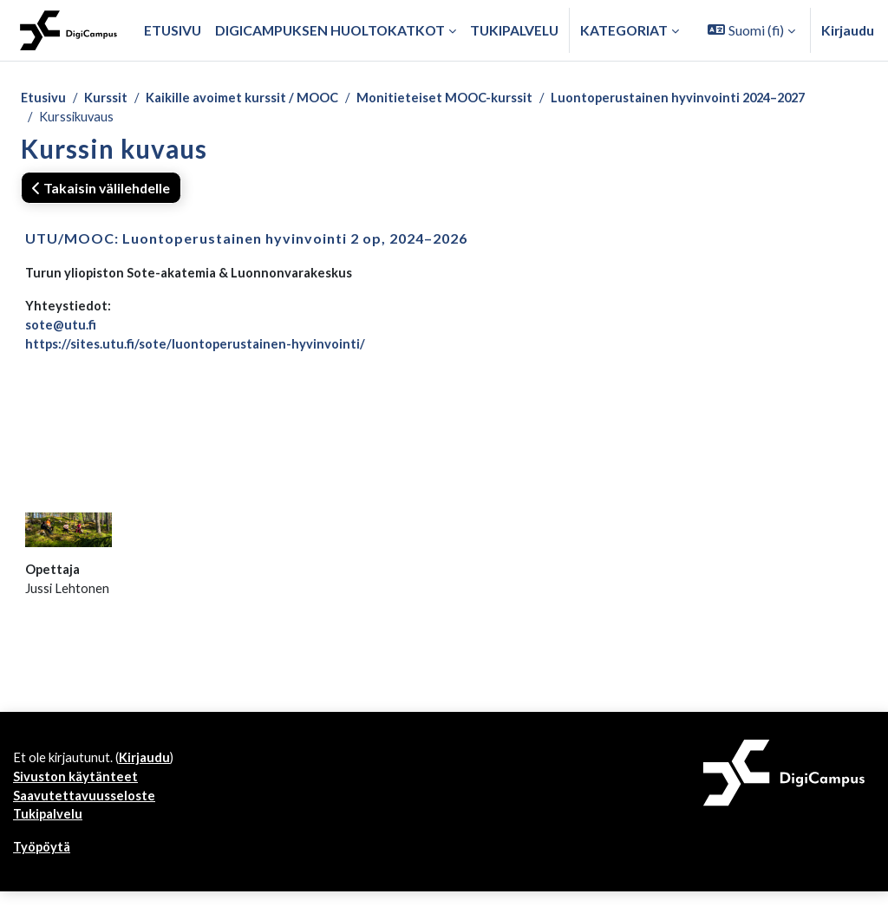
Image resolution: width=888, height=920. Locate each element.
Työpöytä (44, 874)
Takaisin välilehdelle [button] (101, 190)
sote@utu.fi (62, 331)
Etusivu (44, 98)
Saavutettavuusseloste (87, 820)
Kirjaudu (847, 30)
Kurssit (110, 98)
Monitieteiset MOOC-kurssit (466, 98)
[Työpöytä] (68, 30)
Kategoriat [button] (624, 30)
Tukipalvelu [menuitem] (514, 30)
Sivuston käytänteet (78, 799)
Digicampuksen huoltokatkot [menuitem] (330, 30)
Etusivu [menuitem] (172, 30)
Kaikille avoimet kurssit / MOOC (254, 98)
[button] (751, 30)
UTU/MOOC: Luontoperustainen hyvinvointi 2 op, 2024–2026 (246, 241)
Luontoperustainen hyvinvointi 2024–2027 (710, 98)
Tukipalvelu (49, 840)
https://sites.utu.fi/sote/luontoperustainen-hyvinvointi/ (201, 352)
